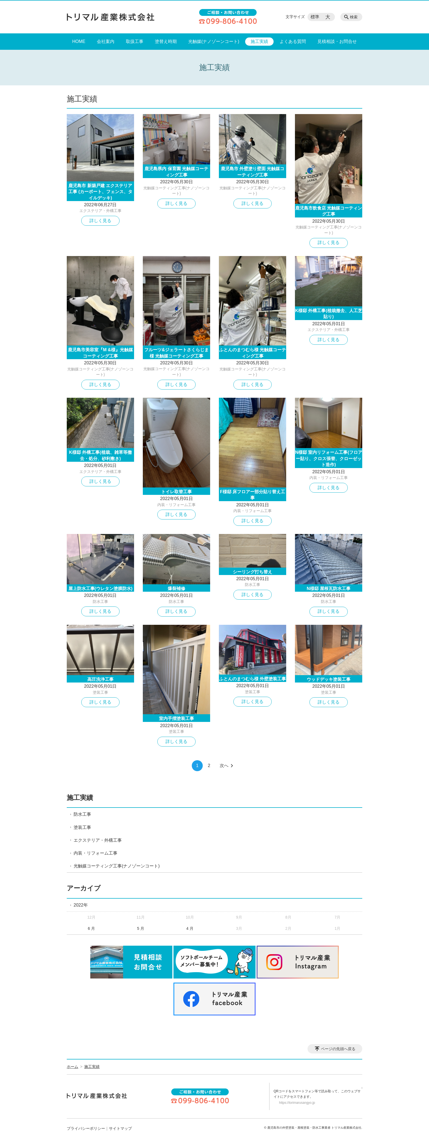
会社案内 (105, 41)
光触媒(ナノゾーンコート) (213, 41)
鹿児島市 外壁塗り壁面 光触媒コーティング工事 (253, 171)
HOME (78, 41)
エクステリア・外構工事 (100, 210)
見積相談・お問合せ (337, 41)
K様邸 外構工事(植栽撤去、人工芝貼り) (328, 313)
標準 (315, 16)
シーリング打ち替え (252, 572)
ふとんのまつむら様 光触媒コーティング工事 (252, 352)
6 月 (91, 928)
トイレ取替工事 (176, 491)
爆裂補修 (176, 588)
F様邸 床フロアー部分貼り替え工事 (252, 494)
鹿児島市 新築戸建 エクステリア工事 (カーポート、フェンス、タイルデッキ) (100, 191)
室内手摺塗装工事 (176, 718)
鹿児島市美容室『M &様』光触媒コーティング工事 (100, 352)
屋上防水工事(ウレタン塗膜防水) (100, 588)
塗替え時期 (166, 41)
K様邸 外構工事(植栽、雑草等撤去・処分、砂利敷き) (100, 455)
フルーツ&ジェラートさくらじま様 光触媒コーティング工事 (176, 352)
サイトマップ (120, 1128)
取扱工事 (134, 41)
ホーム (72, 1066)
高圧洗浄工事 (100, 679)
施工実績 (259, 41)
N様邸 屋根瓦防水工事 (328, 588)
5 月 (140, 928)
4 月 (189, 928)
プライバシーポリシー (86, 1128)
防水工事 (100, 601)
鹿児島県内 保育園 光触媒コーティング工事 (176, 171)
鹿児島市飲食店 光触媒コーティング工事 (328, 211)
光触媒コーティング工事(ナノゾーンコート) (117, 866)
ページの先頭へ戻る (338, 1049)
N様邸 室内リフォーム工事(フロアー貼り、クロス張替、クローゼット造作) (328, 458)
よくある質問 (293, 41)
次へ (224, 765)
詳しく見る (100, 220)
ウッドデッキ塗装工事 (328, 679)
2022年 (81, 905)
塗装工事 (100, 692)
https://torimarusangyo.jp (297, 1103)
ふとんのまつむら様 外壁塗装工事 (252, 678)
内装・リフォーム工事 (176, 505)
